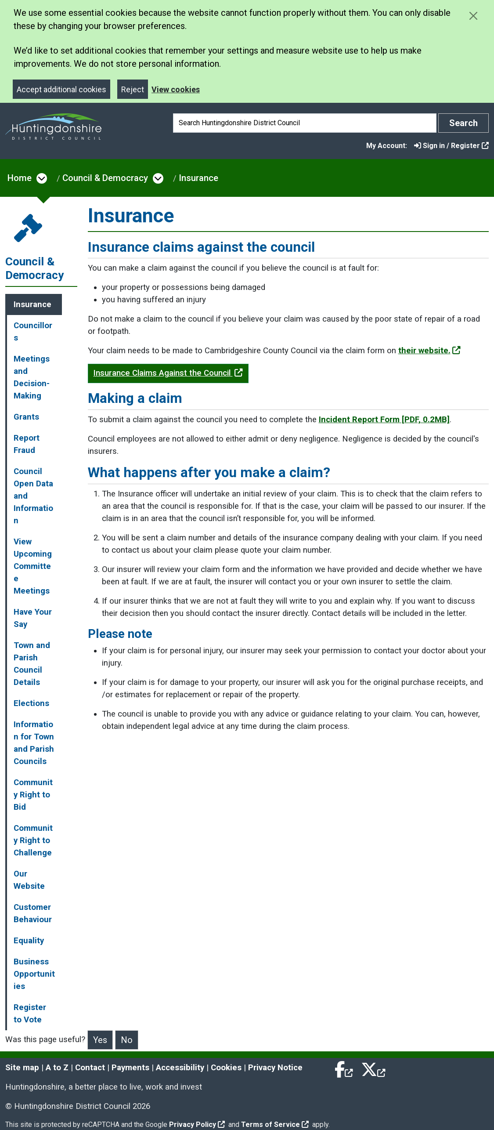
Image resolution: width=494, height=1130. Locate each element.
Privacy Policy (197, 1124)
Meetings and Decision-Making (32, 377)
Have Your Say (33, 618)
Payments (130, 1067)
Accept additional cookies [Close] (61, 89)
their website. (429, 350)
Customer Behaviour (33, 913)
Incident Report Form (384, 419)
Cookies (226, 1067)
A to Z (57, 1067)
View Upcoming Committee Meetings (33, 566)
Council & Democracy (105, 178)
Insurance (198, 178)
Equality (29, 940)
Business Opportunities (34, 974)
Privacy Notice (275, 1067)
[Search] (304, 123)
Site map (22, 1067)
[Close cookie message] (473, 15)
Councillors (33, 332)
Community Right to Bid (33, 795)
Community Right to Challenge (33, 840)
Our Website (29, 880)
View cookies (175, 89)
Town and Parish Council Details (32, 664)
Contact (90, 1067)
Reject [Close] (132, 89)
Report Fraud (27, 444)
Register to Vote (30, 1014)
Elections (31, 703)
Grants (26, 417)
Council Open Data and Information (33, 496)
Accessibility (180, 1067)
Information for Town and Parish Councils (34, 743)
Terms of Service (275, 1124)
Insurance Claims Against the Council (168, 373)
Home (19, 178)
